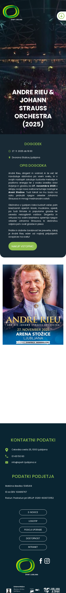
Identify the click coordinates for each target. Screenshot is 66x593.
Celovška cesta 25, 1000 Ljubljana (30, 449)
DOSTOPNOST (33, 538)
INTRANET (33, 546)
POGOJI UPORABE (33, 529)
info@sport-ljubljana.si (24, 462)
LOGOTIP (33, 521)
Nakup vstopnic (23, 246)
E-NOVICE (33, 512)
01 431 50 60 (18, 456)
